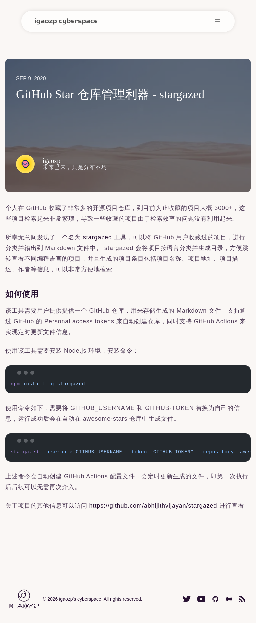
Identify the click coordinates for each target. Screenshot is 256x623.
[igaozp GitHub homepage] (215, 599)
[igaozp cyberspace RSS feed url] (242, 599)
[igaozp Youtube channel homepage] (201, 599)
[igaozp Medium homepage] (229, 599)
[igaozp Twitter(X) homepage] (186, 599)
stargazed (97, 237)
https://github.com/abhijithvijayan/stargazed (153, 505)
